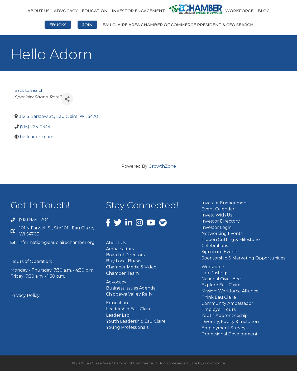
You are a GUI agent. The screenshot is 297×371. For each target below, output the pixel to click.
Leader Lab (118, 315)
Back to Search (29, 90)
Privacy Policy (25, 295)
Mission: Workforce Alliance (230, 290)
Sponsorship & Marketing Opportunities (243, 258)
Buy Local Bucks (123, 260)
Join (87, 24)
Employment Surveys (224, 327)
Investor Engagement (138, 10)
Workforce (239, 10)
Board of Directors (125, 254)
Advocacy (66, 10)
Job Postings (215, 272)
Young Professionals (127, 327)
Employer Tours (219, 309)
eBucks (57, 24)
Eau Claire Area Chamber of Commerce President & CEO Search (178, 24)
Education (95, 10)
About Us (38, 10)
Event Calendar (218, 208)
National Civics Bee (221, 278)
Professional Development (230, 333)
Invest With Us (217, 215)
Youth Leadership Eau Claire (136, 321)
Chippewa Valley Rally (129, 294)
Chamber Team (122, 273)
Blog (264, 10)
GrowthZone (162, 166)
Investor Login (217, 227)
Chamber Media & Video (131, 266)
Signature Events (220, 251)
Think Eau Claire (219, 297)
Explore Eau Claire (221, 284)
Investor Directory (221, 221)
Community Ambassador (227, 303)
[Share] (67, 99)
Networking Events (222, 233)
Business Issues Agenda (131, 288)
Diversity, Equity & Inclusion (230, 321)
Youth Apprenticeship (225, 315)
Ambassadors (120, 248)
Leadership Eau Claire (129, 308)
